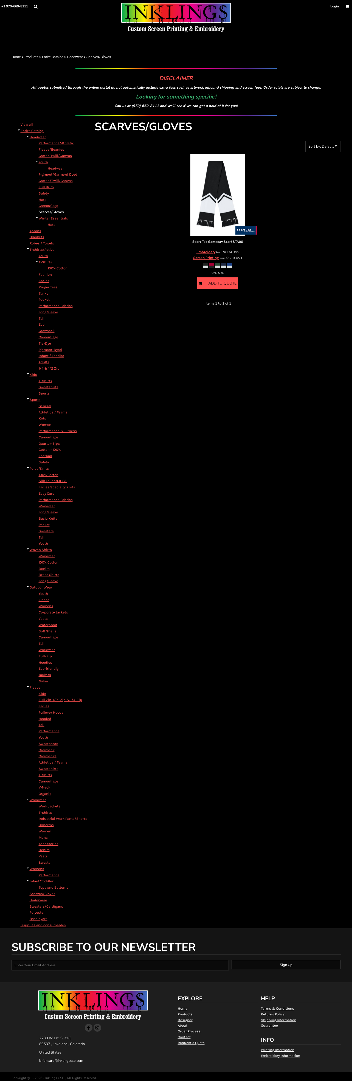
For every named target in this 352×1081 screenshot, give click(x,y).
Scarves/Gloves (42, 894)
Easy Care (46, 493)
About (182, 1025)
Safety (44, 193)
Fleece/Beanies (51, 149)
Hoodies (45, 662)
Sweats (44, 862)
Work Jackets (49, 806)
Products (31, 57)
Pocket (44, 299)
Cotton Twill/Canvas (55, 156)
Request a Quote (191, 1043)
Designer (185, 1020)
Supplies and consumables (43, 925)
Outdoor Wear (41, 587)
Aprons (35, 231)
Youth (43, 162)
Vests (43, 618)
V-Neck (44, 787)
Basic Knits (48, 518)
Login (334, 6)
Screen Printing (206, 258)
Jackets (45, 675)
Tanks (43, 293)
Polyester (37, 912)
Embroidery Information (280, 1056)
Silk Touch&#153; (53, 481)
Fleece (44, 600)
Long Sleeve (48, 312)
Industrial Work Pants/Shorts (63, 819)
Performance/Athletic (56, 143)
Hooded (45, 719)
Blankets (37, 237)
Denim (44, 569)
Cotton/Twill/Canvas (56, 181)
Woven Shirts (41, 550)
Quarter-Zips (49, 443)
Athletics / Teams (53, 412)
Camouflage (48, 206)
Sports (44, 393)
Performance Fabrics (56, 306)
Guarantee (269, 1025)
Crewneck (47, 331)
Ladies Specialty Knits (57, 487)
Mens (43, 837)
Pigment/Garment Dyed (58, 174)
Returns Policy (273, 1014)
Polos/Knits (39, 468)
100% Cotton (57, 268)
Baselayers (38, 919)
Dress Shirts (49, 575)
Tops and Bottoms (53, 887)
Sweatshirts (48, 387)
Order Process (189, 1031)
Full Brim (46, 187)
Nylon (43, 681)
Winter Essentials (53, 218)
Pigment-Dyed (50, 350)
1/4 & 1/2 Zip (49, 368)
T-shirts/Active (42, 249)
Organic (45, 794)
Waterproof (48, 625)
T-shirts (45, 812)
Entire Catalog (52, 57)
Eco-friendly (48, 668)
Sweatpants (48, 744)
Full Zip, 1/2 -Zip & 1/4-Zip (60, 700)
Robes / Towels (42, 243)
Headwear (75, 57)
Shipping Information (278, 1020)
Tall (41, 318)
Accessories (48, 844)
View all (27, 124)
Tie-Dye (45, 343)
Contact (184, 1037)
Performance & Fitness (58, 431)
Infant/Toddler (41, 881)
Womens (46, 606)
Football (45, 456)
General (45, 406)
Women (45, 425)
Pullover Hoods (51, 712)
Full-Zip (45, 656)
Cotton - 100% (50, 449)
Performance (49, 731)
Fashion (45, 274)
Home (16, 57)
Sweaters (46, 531)
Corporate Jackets (53, 612)
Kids (33, 375)
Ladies (44, 281)
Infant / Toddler (51, 356)
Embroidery (205, 252)
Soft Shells (48, 631)
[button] (35, 6)
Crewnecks (48, 756)
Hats (42, 200)
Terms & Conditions (277, 1008)
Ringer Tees (48, 287)
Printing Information (277, 1050)
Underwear (38, 900)
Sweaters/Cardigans (46, 906)
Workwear (47, 506)
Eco (41, 324)
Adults (44, 362)
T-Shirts (45, 262)
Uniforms (46, 825)
